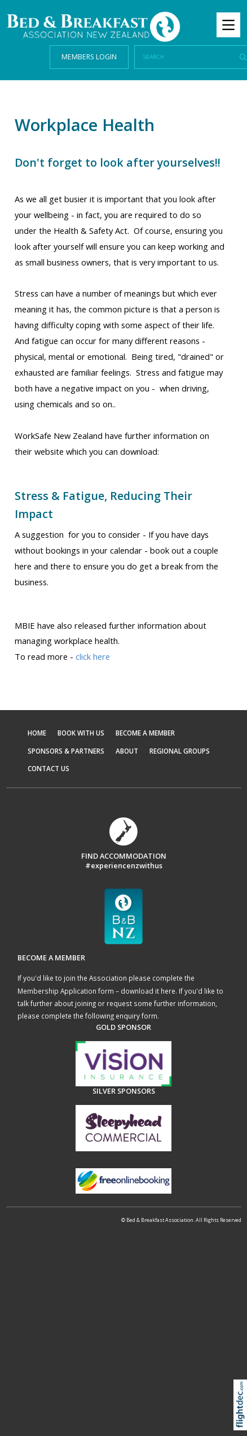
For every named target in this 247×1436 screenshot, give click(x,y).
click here (93, 656)
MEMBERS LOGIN (89, 57)
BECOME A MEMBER (145, 732)
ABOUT (127, 750)
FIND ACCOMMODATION (123, 856)
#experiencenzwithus (123, 865)
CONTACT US (48, 768)
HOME (37, 732)
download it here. (149, 990)
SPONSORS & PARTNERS (66, 750)
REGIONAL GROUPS (179, 750)
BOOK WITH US (81, 732)
